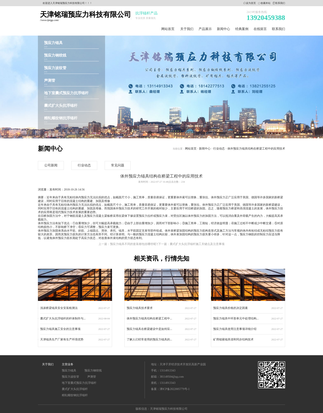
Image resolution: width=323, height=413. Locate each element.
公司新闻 (50, 165)
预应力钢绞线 (55, 55)
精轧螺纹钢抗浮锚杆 (60, 118)
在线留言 (260, 29)
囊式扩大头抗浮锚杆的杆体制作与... (63, 318)
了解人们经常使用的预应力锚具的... (149, 339)
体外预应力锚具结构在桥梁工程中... (149, 318)
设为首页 (251, 3)
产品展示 (205, 29)
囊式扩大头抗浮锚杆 (60, 105)
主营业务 (67, 364)
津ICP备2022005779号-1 (175, 389)
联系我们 (280, 3)
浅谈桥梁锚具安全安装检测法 (59, 308)
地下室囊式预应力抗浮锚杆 (66, 93)
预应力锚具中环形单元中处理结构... (236, 318)
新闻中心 (223, 29)
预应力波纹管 (55, 68)
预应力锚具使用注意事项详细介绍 (234, 329)
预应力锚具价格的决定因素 (230, 308)
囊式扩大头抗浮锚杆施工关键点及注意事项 (197, 244)
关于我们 (186, 29)
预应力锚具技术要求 (140, 308)
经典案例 (241, 29)
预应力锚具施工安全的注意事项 (60, 329)
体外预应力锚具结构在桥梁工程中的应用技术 (256, 148)
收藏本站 (265, 3)
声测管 (49, 80)
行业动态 (219, 148)
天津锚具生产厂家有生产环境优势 (61, 339)
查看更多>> (53, 135)
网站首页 (167, 29)
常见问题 (117, 165)
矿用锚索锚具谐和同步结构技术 (233, 339)
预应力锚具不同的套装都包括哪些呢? (133, 244)
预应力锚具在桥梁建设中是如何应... (149, 329)
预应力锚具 (53, 43)
